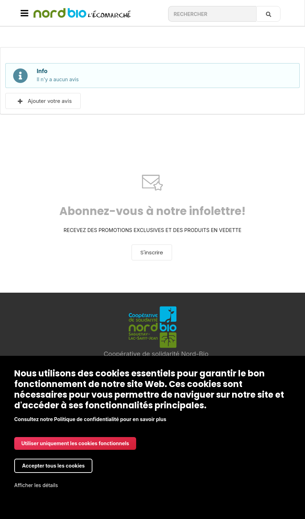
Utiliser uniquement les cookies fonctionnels (75, 443)
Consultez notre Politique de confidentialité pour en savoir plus (90, 419)
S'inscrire (151, 252)
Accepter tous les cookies (53, 466)
